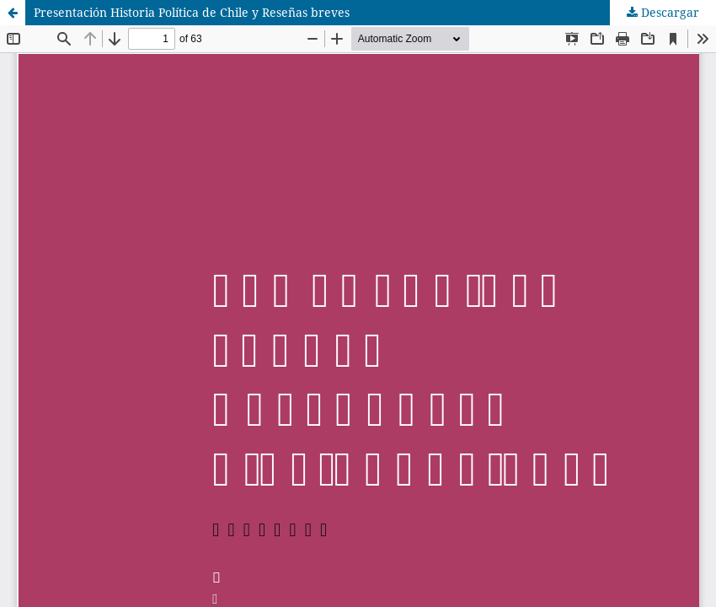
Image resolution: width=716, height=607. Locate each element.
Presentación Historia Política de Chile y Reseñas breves (192, 12)
